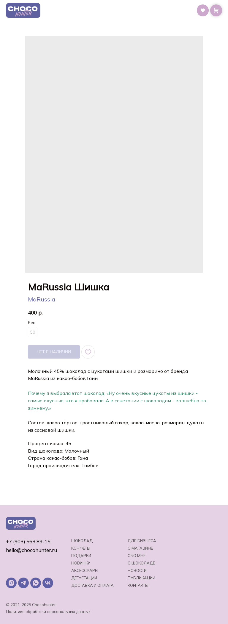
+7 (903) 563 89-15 (28, 541)
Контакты (138, 585)
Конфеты (80, 548)
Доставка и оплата (92, 585)
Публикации (141, 577)
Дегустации (84, 577)
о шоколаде (141, 563)
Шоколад (82, 540)
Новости (137, 570)
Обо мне (136, 555)
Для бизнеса (142, 540)
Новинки (81, 563)
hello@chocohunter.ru (31, 550)
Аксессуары (84, 570)
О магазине (140, 548)
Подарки (81, 555)
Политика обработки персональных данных (48, 611)
